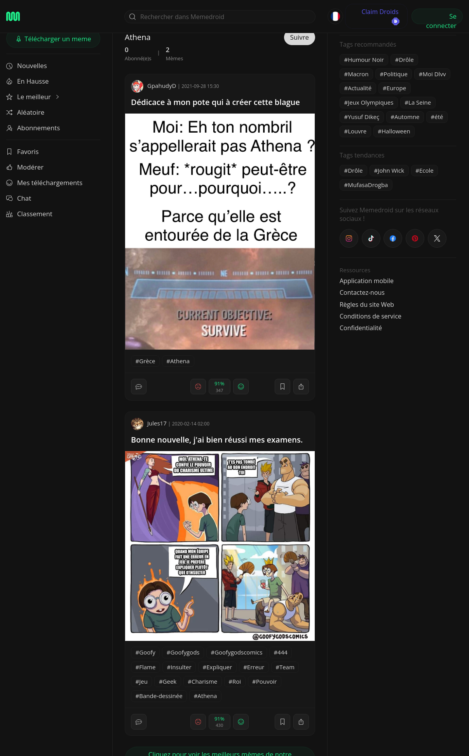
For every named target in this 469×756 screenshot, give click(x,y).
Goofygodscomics (238, 652)
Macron (358, 74)
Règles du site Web (367, 304)
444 (282, 652)
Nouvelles (26, 65)
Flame (147, 667)
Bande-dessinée (160, 696)
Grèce (147, 361)
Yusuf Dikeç (363, 117)
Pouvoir (266, 681)
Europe (396, 88)
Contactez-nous (362, 292)
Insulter (181, 667)
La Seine (419, 102)
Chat (18, 198)
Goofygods (184, 652)
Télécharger (53, 38)
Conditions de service (370, 316)
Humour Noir (366, 59)
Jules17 (149, 423)
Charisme (204, 681)
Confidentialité (361, 328)
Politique (396, 74)
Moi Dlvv (434, 74)
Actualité (359, 88)
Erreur (255, 667)
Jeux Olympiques (370, 102)
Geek (170, 681)
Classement (29, 213)
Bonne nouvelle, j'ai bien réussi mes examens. (217, 439)
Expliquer (219, 667)
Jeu (143, 681)
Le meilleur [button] (33, 96)
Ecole (426, 170)
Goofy (147, 652)
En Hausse (27, 81)
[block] (301, 386)
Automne (407, 117)
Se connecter (441, 18)
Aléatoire (25, 112)
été (438, 117)
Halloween (396, 131)
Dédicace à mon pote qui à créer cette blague (215, 102)
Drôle (406, 59)
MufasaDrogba (368, 185)
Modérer (25, 167)
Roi (236, 681)
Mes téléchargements (44, 182)
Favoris (22, 151)
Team (287, 667)
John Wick (391, 170)
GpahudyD (153, 85)
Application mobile (367, 280)
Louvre (357, 131)
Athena (180, 361)
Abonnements (33, 127)
